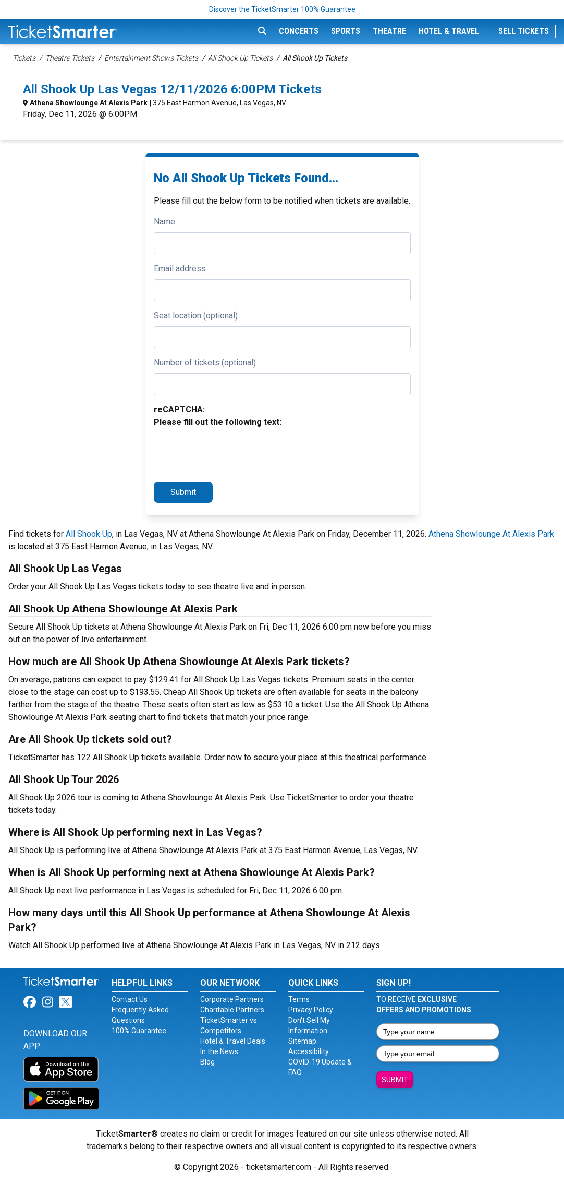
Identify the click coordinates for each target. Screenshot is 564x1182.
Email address (180, 269)
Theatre (389, 31)
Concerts (298, 31)
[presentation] (233, 453)
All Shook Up (89, 534)
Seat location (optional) (196, 316)
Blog (207, 1062)
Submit (183, 492)
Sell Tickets (523, 31)
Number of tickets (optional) (205, 363)
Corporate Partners (232, 999)
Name (164, 222)
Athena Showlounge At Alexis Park (89, 103)
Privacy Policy (310, 1010)
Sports (345, 31)
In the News (219, 1051)
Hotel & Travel (449, 31)
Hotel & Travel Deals (232, 1041)
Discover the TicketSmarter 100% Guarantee (282, 9)
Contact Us (130, 999)
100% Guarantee (139, 1030)
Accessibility (308, 1051)
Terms (299, 999)
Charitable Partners (232, 1010)
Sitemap (302, 1041)
